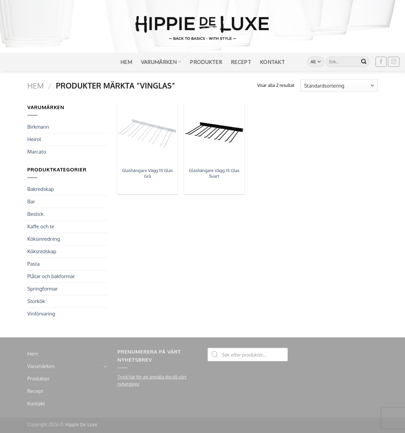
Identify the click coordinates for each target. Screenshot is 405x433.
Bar (31, 201)
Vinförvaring (41, 313)
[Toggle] (104, 366)
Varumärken (161, 62)
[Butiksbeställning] (339, 85)
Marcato (36, 151)
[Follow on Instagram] (393, 62)
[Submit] (364, 62)
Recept (241, 62)
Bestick (35, 214)
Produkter (206, 62)
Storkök (36, 301)
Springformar (42, 289)
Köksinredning (43, 239)
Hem (126, 62)
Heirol (34, 139)
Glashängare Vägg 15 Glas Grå (147, 173)
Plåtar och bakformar (51, 276)
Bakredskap (40, 189)
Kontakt (272, 62)
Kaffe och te (40, 226)
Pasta (33, 264)
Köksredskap (41, 251)
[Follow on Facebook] (381, 62)
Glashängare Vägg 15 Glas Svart (214, 173)
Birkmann (38, 127)
